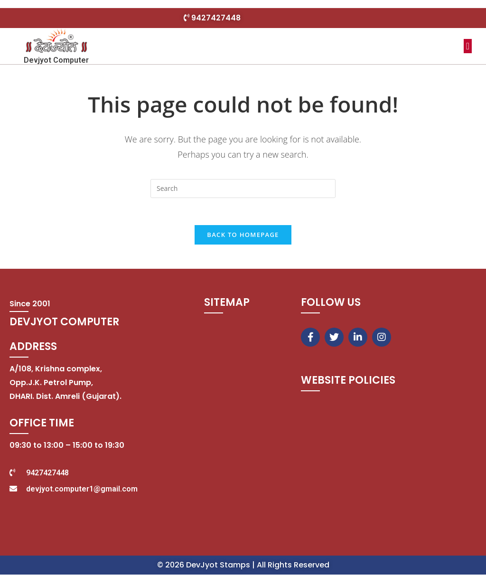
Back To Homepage (243, 236)
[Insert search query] (243, 188)
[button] (468, 46)
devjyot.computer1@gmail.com (82, 490)
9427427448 (216, 17)
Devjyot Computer (56, 60)
